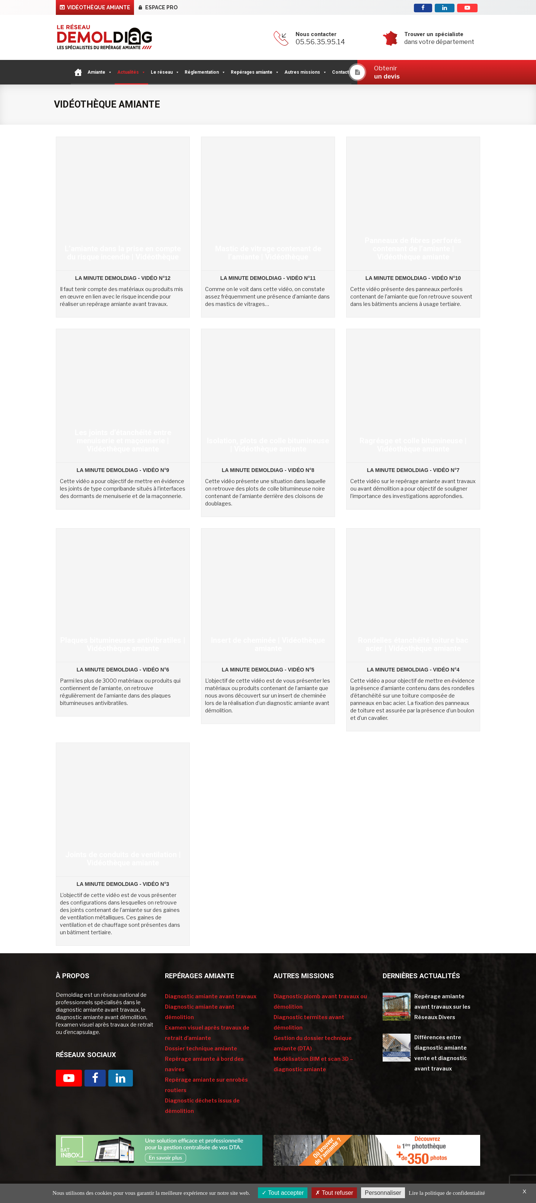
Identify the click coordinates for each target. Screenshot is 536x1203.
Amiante (99, 72)
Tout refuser (334, 1193)
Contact (340, 72)
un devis (387, 76)
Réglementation (205, 72)
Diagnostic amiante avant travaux (210, 996)
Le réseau (165, 72)
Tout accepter (283, 1193)
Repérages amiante (255, 72)
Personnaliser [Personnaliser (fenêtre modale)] (383, 1193)
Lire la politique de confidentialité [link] (447, 1193)
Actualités (131, 72)
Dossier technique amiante (201, 1048)
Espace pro (161, 7)
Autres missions (305, 72)
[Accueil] (78, 72)
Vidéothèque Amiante (98, 7)
